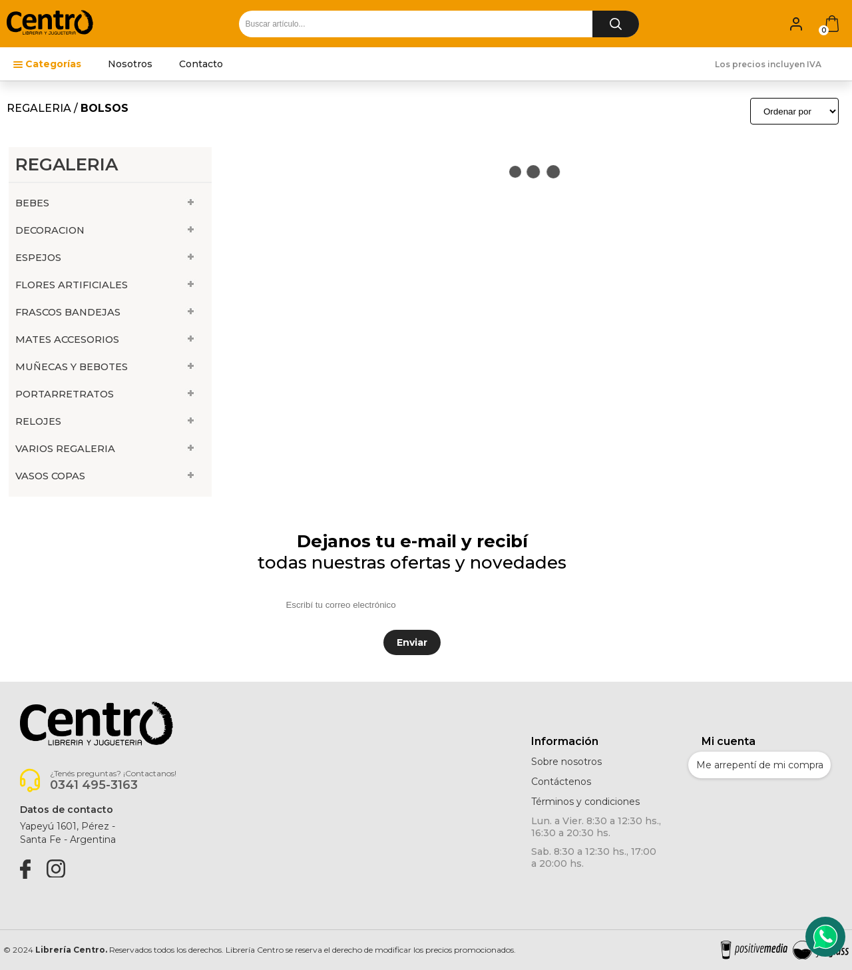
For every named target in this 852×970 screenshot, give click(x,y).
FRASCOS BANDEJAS (67, 312)
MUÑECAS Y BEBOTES (71, 367)
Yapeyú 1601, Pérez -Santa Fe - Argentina (68, 833)
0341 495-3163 (94, 785)
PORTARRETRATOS (64, 394)
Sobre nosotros (566, 762)
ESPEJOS (38, 258)
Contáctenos (561, 782)
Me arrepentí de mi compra (759, 765)
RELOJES (38, 421)
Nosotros (130, 64)
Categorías (53, 64)
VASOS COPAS (50, 476)
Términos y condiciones (585, 802)
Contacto (201, 64)
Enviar (412, 642)
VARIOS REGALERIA (65, 449)
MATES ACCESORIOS (67, 340)
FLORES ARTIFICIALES (71, 285)
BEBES (32, 203)
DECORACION (50, 230)
